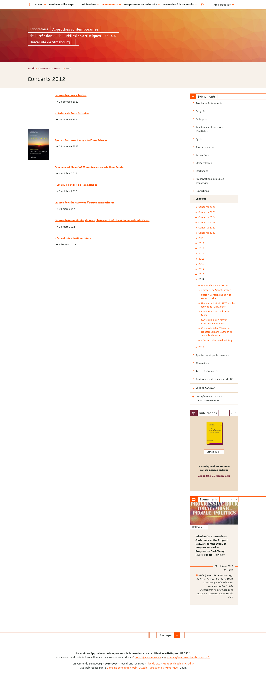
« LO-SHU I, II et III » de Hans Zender (76, 185)
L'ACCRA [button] (39, 4)
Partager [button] (166, 635)
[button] (202, 4)
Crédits (189, 663)
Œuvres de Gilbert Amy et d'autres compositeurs (85, 202)
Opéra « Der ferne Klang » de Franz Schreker (82, 140)
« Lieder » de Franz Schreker (72, 113)
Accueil (31, 68)
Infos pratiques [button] (223, 4)
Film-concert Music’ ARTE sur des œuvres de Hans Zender (90, 167)
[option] (214, 453)
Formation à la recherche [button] (180, 4)
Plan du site (153, 663)
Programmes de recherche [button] (142, 4)
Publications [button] (90, 4)
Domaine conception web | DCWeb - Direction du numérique (142, 667)
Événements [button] (111, 4)
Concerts (58, 68)
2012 (201, 279)
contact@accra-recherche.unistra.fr (188, 657)
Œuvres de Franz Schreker (70, 95)
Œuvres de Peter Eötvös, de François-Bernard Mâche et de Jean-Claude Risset (102, 220)
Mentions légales (173, 663)
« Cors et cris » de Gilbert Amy (73, 238)
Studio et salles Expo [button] (63, 4)
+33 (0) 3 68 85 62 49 (148, 657)
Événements (44, 68)
